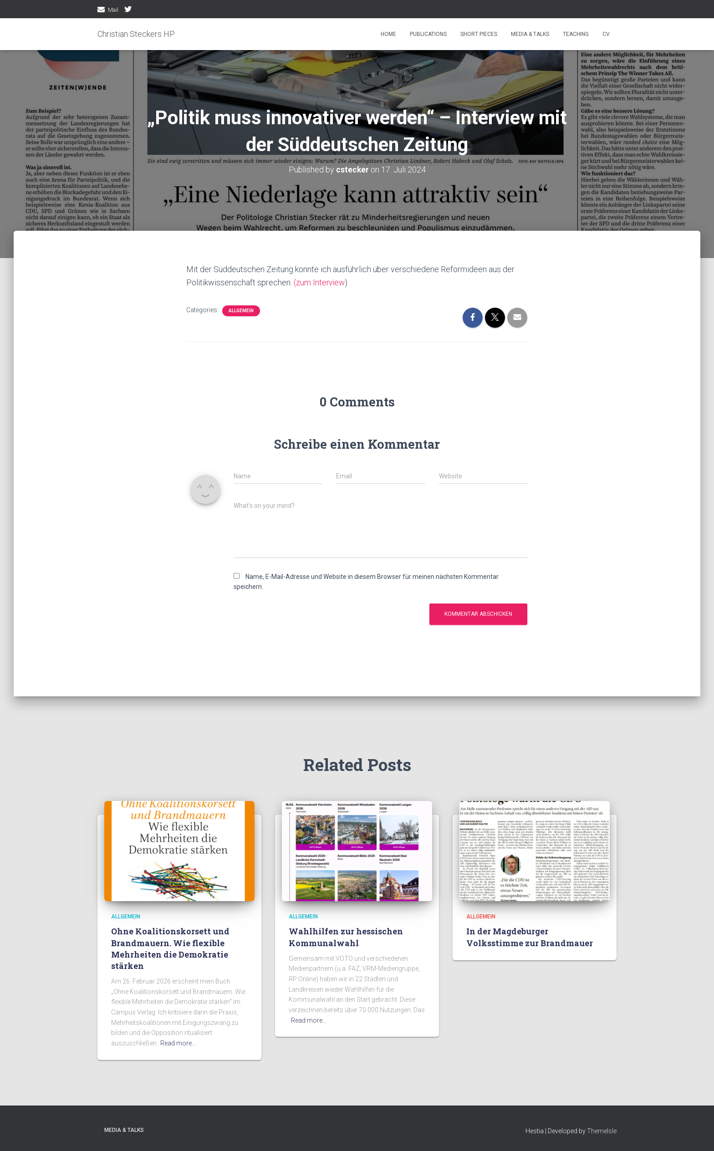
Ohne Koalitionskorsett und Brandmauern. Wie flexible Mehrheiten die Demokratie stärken (170, 948)
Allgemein (241, 310)
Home (388, 34)
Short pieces (478, 34)
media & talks (530, 34)
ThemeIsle (602, 1130)
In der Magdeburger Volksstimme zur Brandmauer (529, 937)
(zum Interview (320, 282)
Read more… (178, 1043)
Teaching (576, 34)
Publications (428, 34)
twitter (128, 10)
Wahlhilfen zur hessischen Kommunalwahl (346, 937)
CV (606, 34)
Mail (113, 10)
